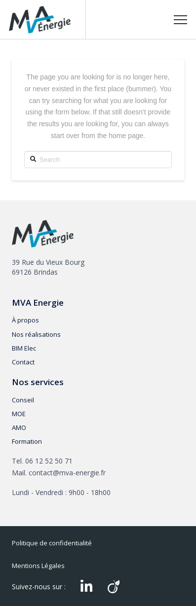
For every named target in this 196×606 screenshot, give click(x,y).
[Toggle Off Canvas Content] (180, 20)
